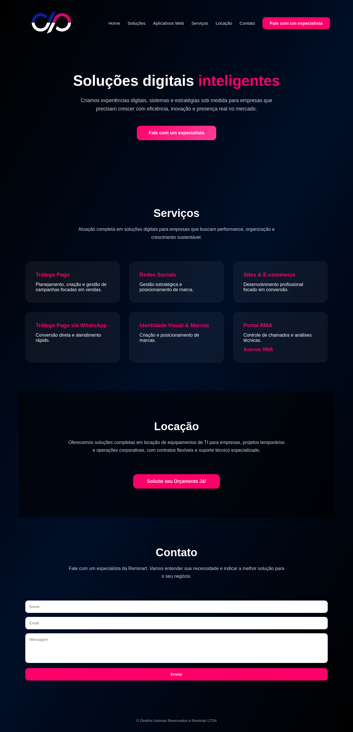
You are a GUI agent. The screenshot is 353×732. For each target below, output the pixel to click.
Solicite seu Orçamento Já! (176, 481)
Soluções (136, 23)
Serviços (199, 23)
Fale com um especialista (296, 23)
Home (114, 23)
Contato (247, 23)
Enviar (177, 674)
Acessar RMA (258, 349)
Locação (224, 23)
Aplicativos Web (168, 23)
